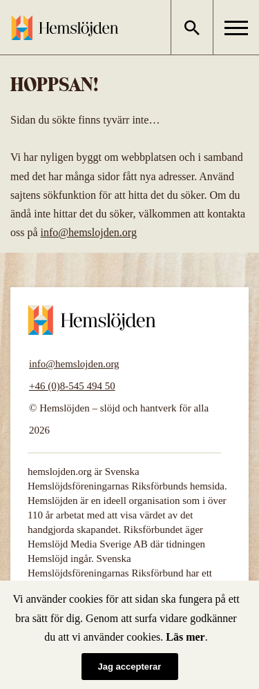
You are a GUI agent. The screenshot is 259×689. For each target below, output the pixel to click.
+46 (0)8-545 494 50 (72, 385)
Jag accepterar (130, 666)
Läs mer (185, 637)
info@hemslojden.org (89, 232)
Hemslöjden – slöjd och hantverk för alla (65, 28)
